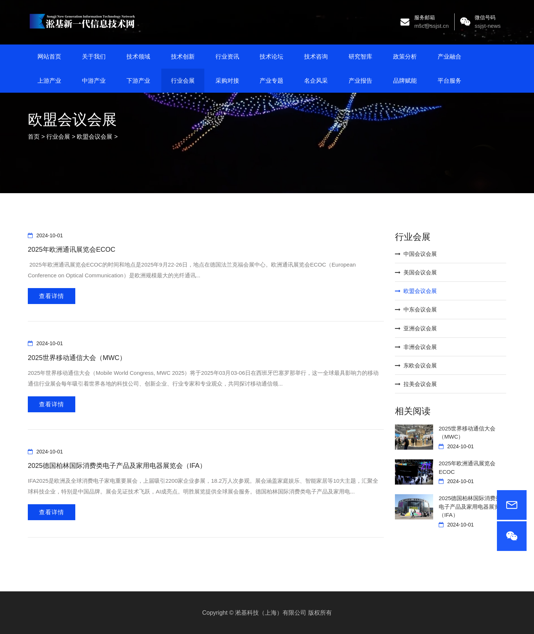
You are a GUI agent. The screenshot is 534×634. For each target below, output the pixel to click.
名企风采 (316, 80)
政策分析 (405, 56)
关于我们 (94, 56)
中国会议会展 (416, 254)
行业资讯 (227, 56)
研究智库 (360, 56)
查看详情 (51, 296)
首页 (34, 136)
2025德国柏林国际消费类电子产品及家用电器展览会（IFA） (117, 465)
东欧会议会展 (416, 365)
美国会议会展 (416, 272)
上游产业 (49, 80)
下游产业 (138, 80)
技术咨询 (316, 56)
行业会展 (183, 80)
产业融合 (449, 56)
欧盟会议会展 (94, 136)
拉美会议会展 (416, 384)
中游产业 (94, 80)
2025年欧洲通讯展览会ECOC (71, 249)
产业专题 (271, 80)
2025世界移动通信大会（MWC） (77, 357)
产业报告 (360, 80)
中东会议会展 (416, 309)
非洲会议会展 (416, 347)
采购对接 (227, 80)
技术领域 (138, 56)
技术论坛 (271, 56)
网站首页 (49, 56)
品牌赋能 (405, 80)
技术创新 (183, 56)
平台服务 (449, 80)
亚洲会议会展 (416, 328)
